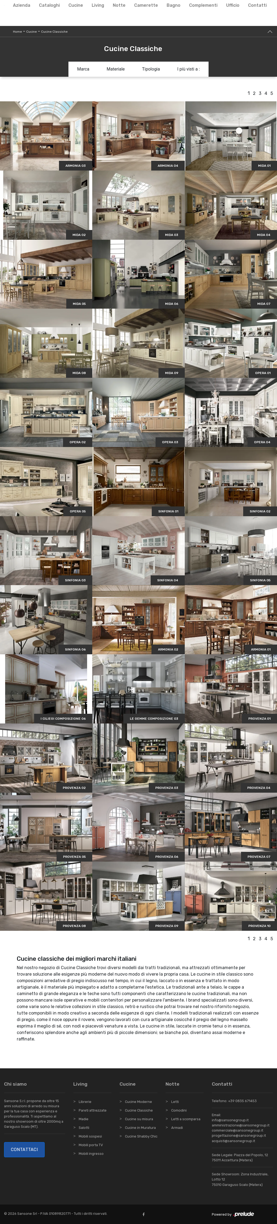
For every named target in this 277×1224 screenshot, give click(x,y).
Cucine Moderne (138, 1102)
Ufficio (232, 5)
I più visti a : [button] (188, 69)
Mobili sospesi (90, 1136)
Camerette (146, 5)
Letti (175, 1102)
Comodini (179, 1110)
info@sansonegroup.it (230, 1120)
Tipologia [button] (151, 69)
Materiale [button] (116, 69)
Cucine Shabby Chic (141, 1136)
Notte (119, 5)
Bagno (173, 5)
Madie (83, 1119)
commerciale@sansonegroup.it (237, 1130)
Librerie (85, 1102)
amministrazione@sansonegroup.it (240, 1125)
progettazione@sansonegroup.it (239, 1135)
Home (17, 32)
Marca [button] (83, 69)
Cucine (75, 5)
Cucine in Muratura (140, 1128)
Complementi (203, 5)
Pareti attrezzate (93, 1110)
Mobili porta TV (91, 1145)
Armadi (177, 1128)
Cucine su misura (139, 1119)
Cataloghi (49, 5)
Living (98, 5)
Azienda (21, 5)
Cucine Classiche (54, 32)
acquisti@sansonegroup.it (233, 1141)
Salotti (84, 1128)
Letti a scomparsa (185, 1119)
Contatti (257, 5)
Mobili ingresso (91, 1154)
